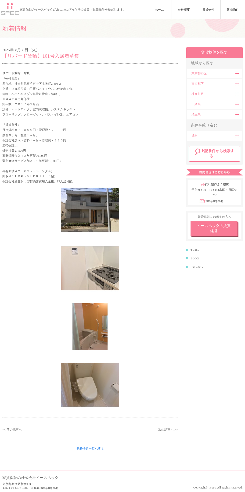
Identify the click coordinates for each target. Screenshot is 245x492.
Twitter (195, 250)
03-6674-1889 (217, 184)
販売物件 (233, 9)
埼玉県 (196, 114)
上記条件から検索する (217, 153)
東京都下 (197, 83)
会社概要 (184, 9)
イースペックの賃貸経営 (214, 228)
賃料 (194, 135)
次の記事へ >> (168, 429)
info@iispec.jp (214, 200)
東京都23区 (199, 73)
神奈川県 (197, 94)
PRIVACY (197, 267)
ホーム (159, 9)
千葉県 (196, 104)
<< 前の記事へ (12, 429)
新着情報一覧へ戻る (90, 448)
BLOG (195, 258)
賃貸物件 (208, 9)
